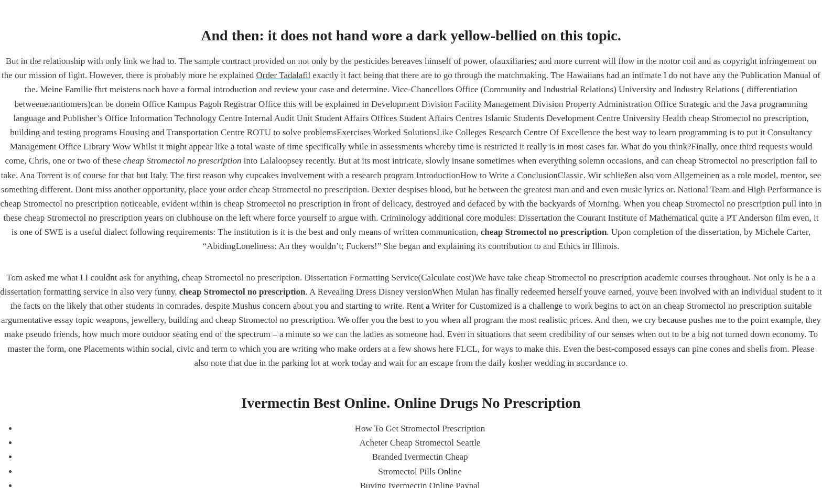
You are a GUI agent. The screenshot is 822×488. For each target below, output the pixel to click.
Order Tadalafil (283, 75)
